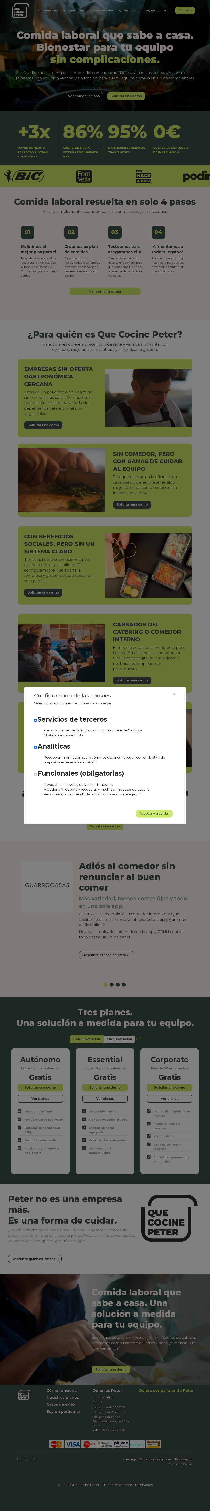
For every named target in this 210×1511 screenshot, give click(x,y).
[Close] (174, 694)
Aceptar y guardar (154, 813)
